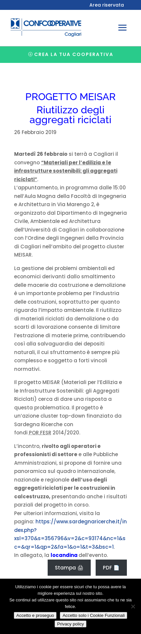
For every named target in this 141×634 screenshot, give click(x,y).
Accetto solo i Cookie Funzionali (93, 615)
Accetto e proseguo (35, 615)
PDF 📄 (111, 567)
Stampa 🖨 (69, 567)
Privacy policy (70, 623)
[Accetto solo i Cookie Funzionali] (132, 606)
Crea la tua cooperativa (73, 54)
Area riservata (106, 5)
